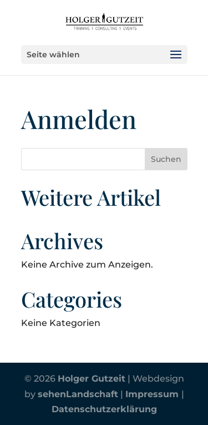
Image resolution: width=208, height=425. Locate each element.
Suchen (166, 159)
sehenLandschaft (78, 394)
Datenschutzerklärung (104, 409)
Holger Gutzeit (91, 378)
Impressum (153, 394)
